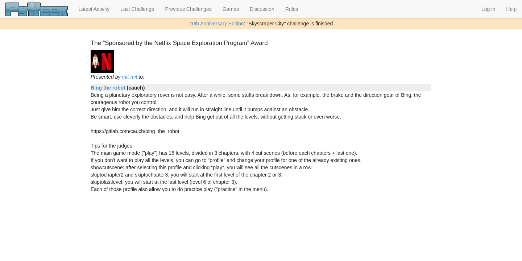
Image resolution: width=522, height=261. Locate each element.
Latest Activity (94, 9)
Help (511, 9)
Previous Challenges (188, 9)
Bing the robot (108, 88)
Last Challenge (137, 9)
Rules (291, 9)
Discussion (262, 9)
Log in (488, 9)
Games (231, 9)
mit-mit (129, 77)
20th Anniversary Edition (216, 23)
